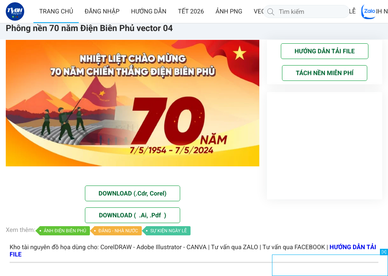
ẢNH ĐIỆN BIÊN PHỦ (65, 230)
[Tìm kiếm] (271, 11)
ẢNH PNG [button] (229, 11)
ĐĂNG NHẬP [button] (102, 11)
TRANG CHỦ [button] (56, 11)
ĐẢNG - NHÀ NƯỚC (118, 230)
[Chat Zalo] (368, 11)
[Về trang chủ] (15, 11)
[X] (383, 252)
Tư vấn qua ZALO (234, 247)
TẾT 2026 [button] (191, 11)
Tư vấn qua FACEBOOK (293, 247)
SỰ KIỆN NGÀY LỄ (168, 230)
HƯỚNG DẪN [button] (148, 11)
